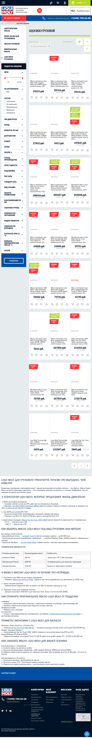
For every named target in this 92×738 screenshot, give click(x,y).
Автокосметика (36, 698)
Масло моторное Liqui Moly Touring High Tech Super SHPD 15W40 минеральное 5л (38, 341)
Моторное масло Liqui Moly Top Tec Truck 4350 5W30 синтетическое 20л (79, 239)
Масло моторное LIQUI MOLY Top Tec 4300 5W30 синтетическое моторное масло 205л (79, 341)
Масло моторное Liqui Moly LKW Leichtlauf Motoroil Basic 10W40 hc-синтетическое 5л (59, 134)
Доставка (64, 695)
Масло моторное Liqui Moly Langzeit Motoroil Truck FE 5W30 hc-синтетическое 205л (59, 341)
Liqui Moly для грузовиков (35, 715)
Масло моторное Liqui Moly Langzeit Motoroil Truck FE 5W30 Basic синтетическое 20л (79, 290)
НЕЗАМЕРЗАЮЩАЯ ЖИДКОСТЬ (37, 711)
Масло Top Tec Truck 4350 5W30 (34, 521)
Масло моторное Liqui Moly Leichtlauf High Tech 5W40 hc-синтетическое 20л (38, 239)
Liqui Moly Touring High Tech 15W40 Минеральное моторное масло (39, 442)
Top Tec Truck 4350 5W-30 (24, 629)
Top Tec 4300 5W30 (28, 543)
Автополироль (35, 705)
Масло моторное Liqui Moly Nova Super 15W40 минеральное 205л (79, 392)
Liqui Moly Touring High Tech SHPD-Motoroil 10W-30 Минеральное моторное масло (59, 442)
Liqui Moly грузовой (8, 58)
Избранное (49, 703)
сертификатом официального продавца (64, 615)
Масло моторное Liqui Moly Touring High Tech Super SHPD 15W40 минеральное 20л (59, 239)
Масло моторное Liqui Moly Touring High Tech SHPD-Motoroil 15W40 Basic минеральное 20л (60, 83)
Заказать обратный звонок (58, 18)
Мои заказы (50, 700)
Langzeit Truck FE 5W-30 (31, 537)
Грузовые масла (9, 23)
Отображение (68, 42)
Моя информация (52, 698)
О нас (62, 703)
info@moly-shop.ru (66, 722)
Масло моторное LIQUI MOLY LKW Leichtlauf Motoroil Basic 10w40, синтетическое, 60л (38, 290)
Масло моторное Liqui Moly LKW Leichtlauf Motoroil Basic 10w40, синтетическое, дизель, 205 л (80, 135)
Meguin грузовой (11, 44)
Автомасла (34, 695)
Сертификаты (65, 705)
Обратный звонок (13, 702)
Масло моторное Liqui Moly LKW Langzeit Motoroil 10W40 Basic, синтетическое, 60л (59, 290)
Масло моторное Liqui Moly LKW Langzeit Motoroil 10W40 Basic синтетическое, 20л (38, 83)
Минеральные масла (10, 50)
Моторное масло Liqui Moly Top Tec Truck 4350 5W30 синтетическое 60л (38, 392)
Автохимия (34, 700)
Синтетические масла (10, 29)
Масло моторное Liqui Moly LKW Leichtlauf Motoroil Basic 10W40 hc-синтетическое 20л (38, 134)
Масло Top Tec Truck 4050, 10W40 (26, 580)
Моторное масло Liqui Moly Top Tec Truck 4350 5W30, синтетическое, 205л (79, 187)
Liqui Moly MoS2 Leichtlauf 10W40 (25, 507)
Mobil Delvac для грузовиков (11, 37)
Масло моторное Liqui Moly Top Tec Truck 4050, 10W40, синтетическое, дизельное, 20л (79, 84)
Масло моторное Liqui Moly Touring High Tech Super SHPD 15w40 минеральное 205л (59, 392)
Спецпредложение (37, 708)
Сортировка (33, 42)
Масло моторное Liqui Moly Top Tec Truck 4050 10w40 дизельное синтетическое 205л (38, 188)
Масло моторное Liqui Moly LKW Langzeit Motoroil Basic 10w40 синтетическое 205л (59, 187)
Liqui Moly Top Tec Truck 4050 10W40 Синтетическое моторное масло (80, 442)
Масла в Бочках (36, 719)
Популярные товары (37, 722)
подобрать (13, 261)
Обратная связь (66, 698)
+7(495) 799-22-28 (81, 18)
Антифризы (34, 703)
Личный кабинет (66, 700)
